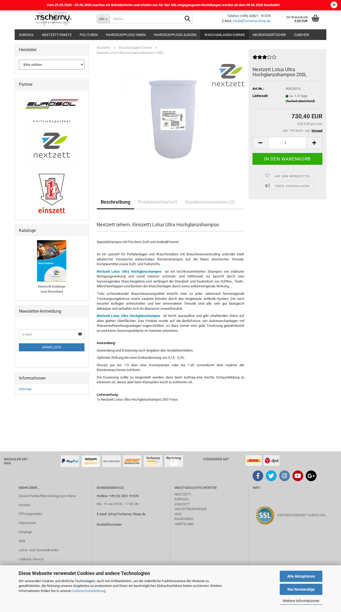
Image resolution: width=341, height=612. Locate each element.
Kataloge (25, 532)
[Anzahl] (287, 143)
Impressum (27, 523)
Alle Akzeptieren (301, 576)
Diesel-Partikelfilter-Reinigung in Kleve (47, 496)
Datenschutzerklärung (88, 591)
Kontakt (24, 505)
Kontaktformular (109, 524)
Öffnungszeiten (30, 514)
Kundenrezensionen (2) (210, 202)
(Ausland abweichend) (300, 101)
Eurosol (26, 35)
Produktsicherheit (157, 202)
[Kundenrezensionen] (265, 59)
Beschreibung (115, 202)
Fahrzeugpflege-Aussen (175, 35)
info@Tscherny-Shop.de (126, 514)
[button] (261, 143)
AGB (22, 541)
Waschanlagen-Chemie (224, 35)
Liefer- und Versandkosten (39, 550)
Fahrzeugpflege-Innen (126, 35)
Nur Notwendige (301, 589)
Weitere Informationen (301, 601)
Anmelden (51, 347)
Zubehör (301, 35)
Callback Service (31, 559)
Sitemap (25, 389)
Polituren (89, 35)
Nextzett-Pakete (57, 35)
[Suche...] (103, 18)
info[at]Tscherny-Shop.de (251, 21)
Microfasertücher (269, 35)
